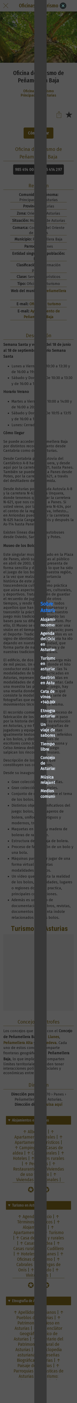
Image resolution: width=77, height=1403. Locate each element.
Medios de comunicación (29, 747)
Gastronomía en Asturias (29, 687)
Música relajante (21, 738)
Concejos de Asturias (25, 730)
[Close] (63, 5)
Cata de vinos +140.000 (27, 696)
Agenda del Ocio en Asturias (32, 670)
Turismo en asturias (25, 679)
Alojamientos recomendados (33, 662)
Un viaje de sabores (24, 713)
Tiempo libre (18, 721)
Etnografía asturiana (25, 704)
